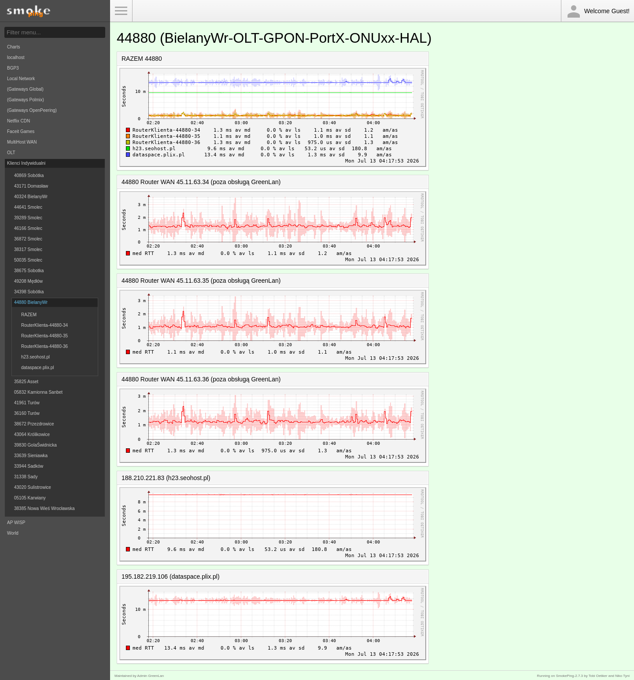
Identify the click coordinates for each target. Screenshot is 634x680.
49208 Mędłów (28, 281)
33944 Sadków (28, 466)
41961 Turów (27, 402)
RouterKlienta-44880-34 (44, 325)
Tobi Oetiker (598, 676)
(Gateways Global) (25, 89)
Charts (13, 46)
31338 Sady (25, 476)
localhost (15, 57)
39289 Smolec (28, 217)
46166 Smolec (28, 228)
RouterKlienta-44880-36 (44, 346)
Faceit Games (20, 131)
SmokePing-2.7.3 (569, 676)
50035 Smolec (28, 260)
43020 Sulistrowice (32, 487)
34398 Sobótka (29, 291)
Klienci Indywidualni (26, 163)
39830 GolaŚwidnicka (35, 445)
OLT (11, 152)
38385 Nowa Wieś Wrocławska (44, 508)
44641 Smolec (28, 207)
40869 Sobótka (29, 175)
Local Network (21, 78)
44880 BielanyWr (31, 302)
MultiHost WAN (22, 142)
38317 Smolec (28, 249)
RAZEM (29, 314)
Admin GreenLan (150, 676)
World (12, 533)
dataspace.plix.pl (37, 367)
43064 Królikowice (32, 434)
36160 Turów (27, 413)
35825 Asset (26, 381)
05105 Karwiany (30, 497)
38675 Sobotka (29, 270)
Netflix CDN (18, 120)
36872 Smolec (28, 239)
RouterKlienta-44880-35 (44, 335)
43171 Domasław (31, 186)
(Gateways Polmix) (25, 99)
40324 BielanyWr (31, 196)
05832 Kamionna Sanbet (38, 392)
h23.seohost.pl (35, 357)
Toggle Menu (121, 11)
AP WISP (16, 522)
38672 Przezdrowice (34, 423)
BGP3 (13, 68)
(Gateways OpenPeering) (32, 110)
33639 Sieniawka (31, 455)
